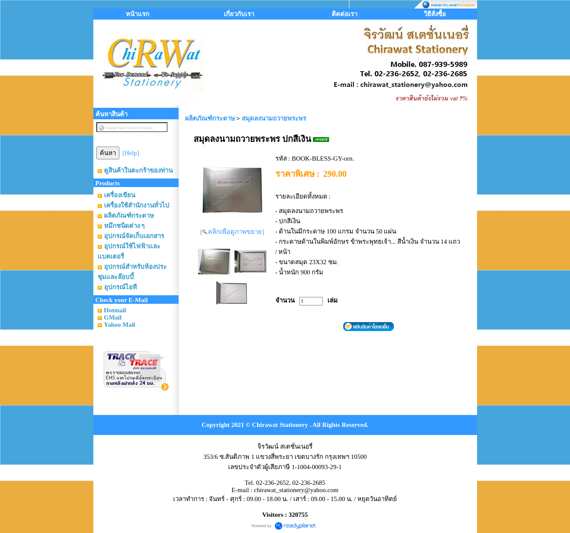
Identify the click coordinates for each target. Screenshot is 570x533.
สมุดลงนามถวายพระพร (274, 118)
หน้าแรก (137, 14)
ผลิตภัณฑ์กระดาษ (210, 118)
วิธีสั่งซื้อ (435, 14)
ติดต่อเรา (344, 14)
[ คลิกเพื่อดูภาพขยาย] (232, 231)
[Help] (130, 153)
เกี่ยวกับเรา (239, 14)
